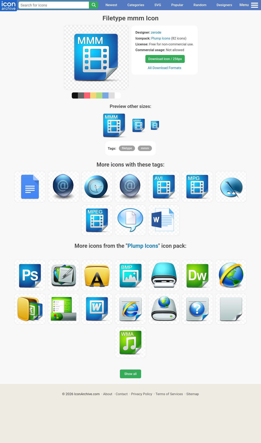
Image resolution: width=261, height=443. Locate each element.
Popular (177, 5)
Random (200, 5)
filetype (127, 148)
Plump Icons (160, 38)
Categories (135, 5)
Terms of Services (169, 394)
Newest (111, 5)
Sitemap (192, 394)
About (107, 394)
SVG (157, 5)
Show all (130, 374)
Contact (122, 394)
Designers (224, 5)
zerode (156, 32)
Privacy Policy (141, 394)
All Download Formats (164, 68)
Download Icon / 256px (165, 59)
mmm (145, 148)
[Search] (93, 5)
